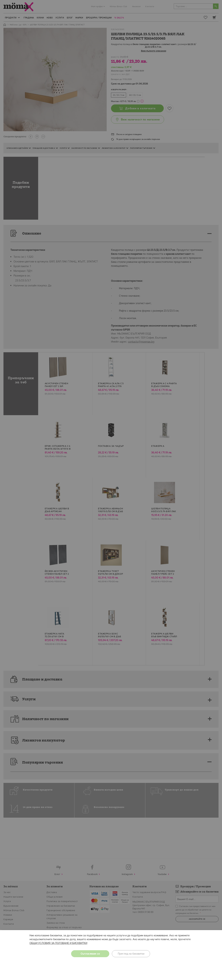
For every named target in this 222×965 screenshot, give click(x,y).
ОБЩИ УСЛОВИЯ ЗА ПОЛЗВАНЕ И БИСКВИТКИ (58, 943)
